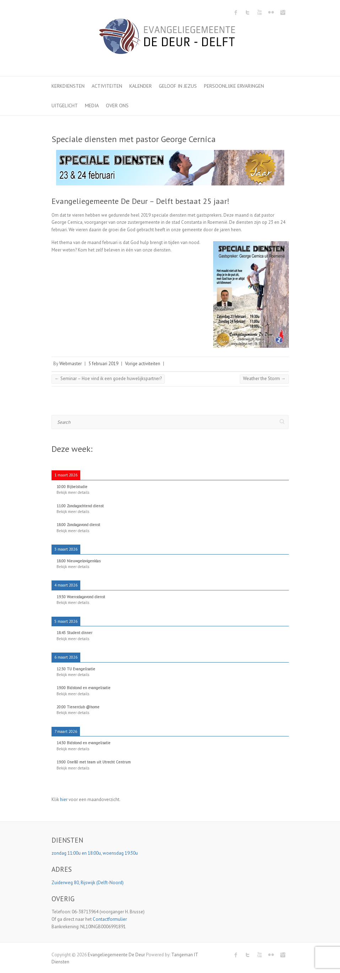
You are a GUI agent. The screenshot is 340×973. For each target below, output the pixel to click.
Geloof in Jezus (178, 86)
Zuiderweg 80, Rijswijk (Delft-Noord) (88, 883)
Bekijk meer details (72, 492)
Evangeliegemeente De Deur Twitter (247, 12)
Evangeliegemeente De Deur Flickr (271, 12)
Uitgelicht (65, 105)
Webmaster (70, 364)
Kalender (140, 86)
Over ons (117, 105)
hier (64, 799)
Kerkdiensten (68, 86)
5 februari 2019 (103, 364)
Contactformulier (110, 919)
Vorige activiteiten (142, 364)
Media (92, 105)
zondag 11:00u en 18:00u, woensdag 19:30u (95, 853)
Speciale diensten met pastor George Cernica (134, 139)
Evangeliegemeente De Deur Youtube (259, 12)
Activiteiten (107, 86)
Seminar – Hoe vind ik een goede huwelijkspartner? (108, 378)
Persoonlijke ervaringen (234, 86)
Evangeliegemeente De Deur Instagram (282, 12)
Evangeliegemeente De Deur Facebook (236, 12)
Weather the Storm (264, 378)
